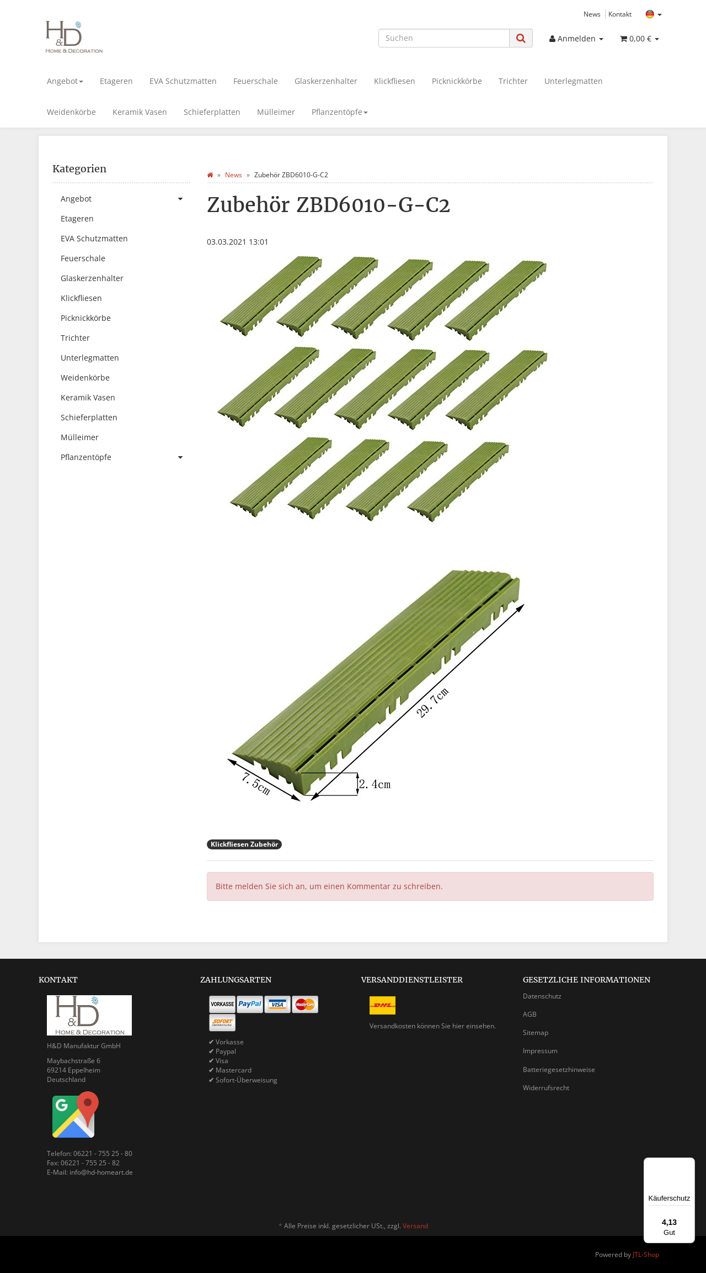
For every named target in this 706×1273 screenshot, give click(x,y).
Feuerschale (255, 81)
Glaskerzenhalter (326, 81)
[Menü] (688, 1164)
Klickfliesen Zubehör (244, 844)
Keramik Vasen (140, 112)
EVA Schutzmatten (183, 81)
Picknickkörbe (457, 81)
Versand (415, 1225)
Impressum (540, 1050)
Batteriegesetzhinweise (559, 1069)
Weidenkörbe (71, 112)
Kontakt (620, 13)
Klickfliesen (394, 81)
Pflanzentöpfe (340, 112)
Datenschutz (542, 996)
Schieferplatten (212, 112)
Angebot (65, 81)
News (592, 13)
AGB (530, 1014)
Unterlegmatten (573, 81)
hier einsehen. (474, 1026)
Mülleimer (276, 112)
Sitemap (535, 1032)
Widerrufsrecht (546, 1087)
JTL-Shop (646, 1254)
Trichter (513, 81)
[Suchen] (444, 38)
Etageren (116, 81)
